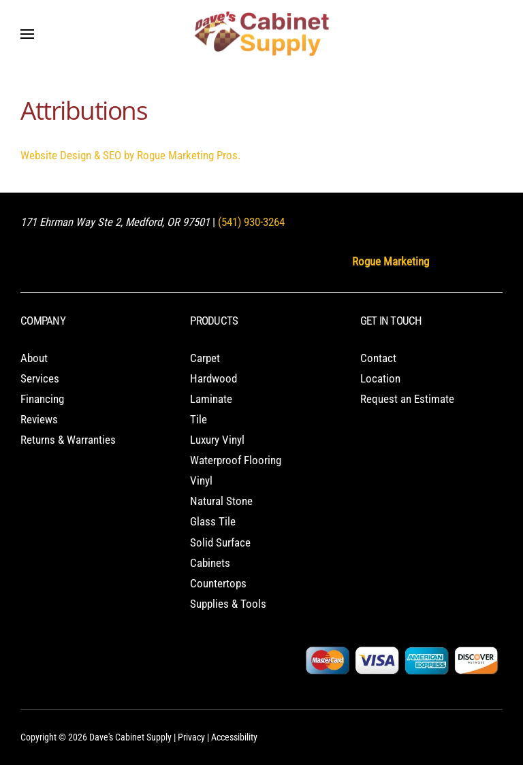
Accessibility (234, 737)
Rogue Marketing (390, 261)
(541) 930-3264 (251, 222)
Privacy (191, 737)
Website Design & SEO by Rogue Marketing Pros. (130, 155)
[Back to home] (261, 34)
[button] (27, 34)
